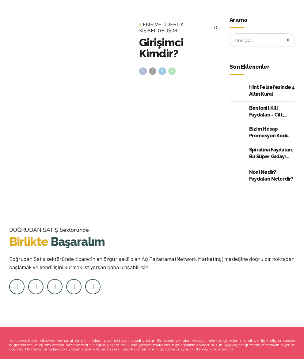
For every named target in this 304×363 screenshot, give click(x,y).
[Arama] (288, 40)
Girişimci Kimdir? (161, 48)
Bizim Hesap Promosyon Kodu (269, 132)
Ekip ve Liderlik (163, 25)
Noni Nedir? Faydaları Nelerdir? (271, 176)
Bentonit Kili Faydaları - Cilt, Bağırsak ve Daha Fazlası (269, 112)
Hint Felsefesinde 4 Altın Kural (272, 91)
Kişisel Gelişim (158, 31)
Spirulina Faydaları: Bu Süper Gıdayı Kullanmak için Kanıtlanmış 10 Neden (271, 154)
